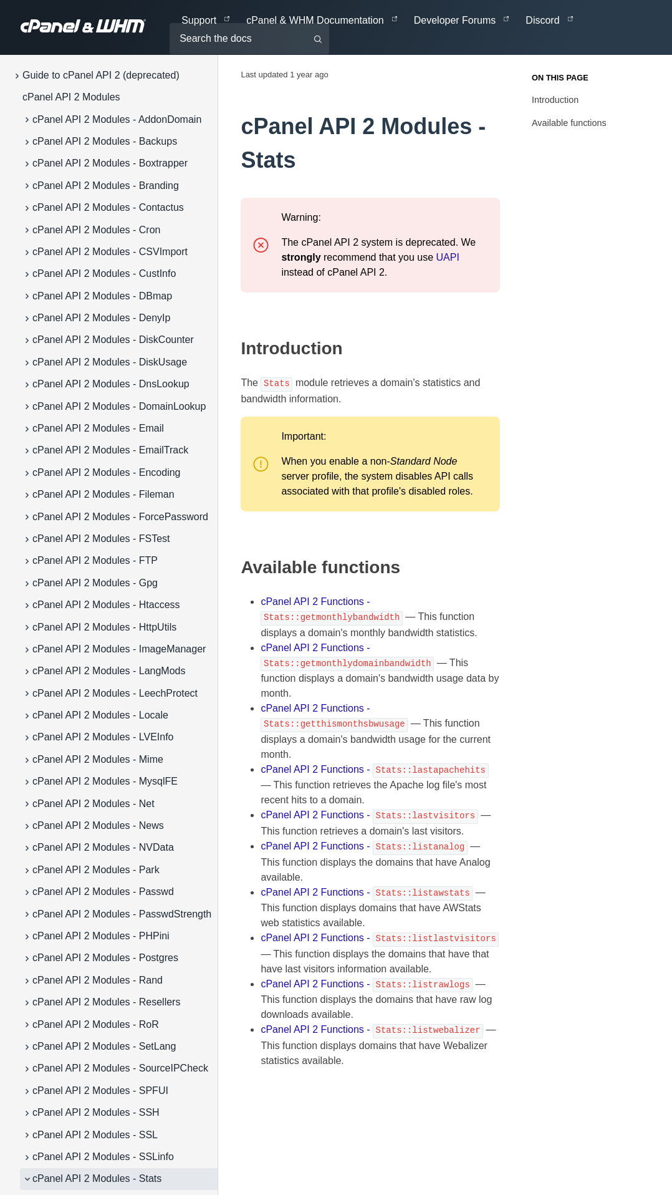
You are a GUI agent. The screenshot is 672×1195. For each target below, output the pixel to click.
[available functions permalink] (234, 567)
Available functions (569, 123)
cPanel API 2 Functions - (374, 769)
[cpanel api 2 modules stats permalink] (232, 126)
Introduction (555, 100)
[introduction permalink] (234, 349)
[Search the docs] (249, 38)
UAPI (447, 257)
